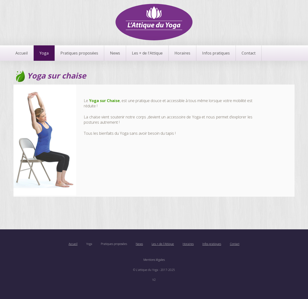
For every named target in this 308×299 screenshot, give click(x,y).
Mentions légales (154, 260)
